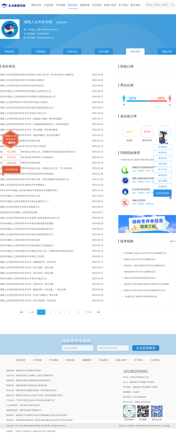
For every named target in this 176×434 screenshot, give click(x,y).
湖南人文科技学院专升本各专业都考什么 (20, 207)
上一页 (31, 312)
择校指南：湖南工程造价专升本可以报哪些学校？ (145, 265)
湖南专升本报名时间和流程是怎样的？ (140, 278)
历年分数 (104, 51)
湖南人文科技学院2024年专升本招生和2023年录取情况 (27, 174)
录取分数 (11, 163)
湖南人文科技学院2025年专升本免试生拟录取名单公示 (26, 108)
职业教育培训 (27, 431)
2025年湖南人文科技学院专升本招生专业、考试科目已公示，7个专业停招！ (37, 168)
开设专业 (72, 51)
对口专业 (11, 157)
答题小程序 (110, 5)
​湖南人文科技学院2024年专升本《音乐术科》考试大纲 (26, 273)
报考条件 (162, 152)
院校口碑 (167, 51)
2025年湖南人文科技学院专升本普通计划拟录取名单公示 (28, 96)
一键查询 (11, 142)
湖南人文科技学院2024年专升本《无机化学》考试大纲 (26, 284)
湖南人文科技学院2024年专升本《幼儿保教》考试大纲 (26, 267)
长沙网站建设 (140, 426)
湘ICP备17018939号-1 (154, 426)
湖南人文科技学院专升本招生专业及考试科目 (22, 85)
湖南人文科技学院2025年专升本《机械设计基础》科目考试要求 (31, 119)
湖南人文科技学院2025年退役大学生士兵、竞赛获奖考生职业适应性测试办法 (37, 152)
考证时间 (162, 158)
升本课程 (60, 5)
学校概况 (41, 51)
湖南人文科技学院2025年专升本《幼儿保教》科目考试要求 (29, 130)
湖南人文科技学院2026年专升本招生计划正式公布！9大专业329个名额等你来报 (38, 74)
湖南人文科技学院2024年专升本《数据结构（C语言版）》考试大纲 (33, 289)
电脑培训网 (51, 431)
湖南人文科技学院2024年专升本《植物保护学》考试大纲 (28, 262)
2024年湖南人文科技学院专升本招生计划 (20, 196)
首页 (21, 312)
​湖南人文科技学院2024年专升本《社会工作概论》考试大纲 (29, 295)
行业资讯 (155, 360)
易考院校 (162, 147)
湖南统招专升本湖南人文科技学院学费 (18, 212)
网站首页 (36, 5)
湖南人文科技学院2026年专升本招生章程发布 (22, 80)
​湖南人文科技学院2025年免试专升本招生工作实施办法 (26, 157)
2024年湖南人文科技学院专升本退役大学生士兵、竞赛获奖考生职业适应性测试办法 (38, 251)
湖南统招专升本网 (39, 431)
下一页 (88, 312)
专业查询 (97, 5)
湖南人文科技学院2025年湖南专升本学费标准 (22, 185)
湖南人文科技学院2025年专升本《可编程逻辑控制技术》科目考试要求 (34, 124)
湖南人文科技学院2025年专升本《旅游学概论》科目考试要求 (30, 135)
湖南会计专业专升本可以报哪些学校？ (140, 259)
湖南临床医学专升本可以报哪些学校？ (140, 272)
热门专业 (162, 169)
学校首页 (9, 51)
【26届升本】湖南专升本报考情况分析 (140, 296)
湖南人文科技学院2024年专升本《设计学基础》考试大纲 (28, 300)
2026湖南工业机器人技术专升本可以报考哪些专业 (145, 253)
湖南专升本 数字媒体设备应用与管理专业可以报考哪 (146, 284)
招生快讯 (135, 51)
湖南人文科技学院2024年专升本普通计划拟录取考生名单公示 (30, 218)
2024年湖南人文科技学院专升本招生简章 (20, 240)
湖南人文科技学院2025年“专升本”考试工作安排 (23, 146)
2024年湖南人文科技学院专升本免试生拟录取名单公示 (26, 229)
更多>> (173, 241)
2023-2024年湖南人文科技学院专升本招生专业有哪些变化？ (29, 190)
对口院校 (11, 151)
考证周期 (162, 181)
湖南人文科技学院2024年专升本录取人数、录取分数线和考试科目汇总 (34, 179)
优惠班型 (162, 186)
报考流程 (162, 175)
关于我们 (123, 5)
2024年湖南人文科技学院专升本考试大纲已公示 (23, 278)
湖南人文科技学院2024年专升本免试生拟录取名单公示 (26, 234)
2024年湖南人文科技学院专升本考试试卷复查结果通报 (26, 223)
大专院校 (48, 5)
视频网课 (85, 5)
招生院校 (73, 5)
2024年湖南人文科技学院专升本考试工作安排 (22, 256)
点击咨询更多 (11, 169)
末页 (98, 312)
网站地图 (166, 426)
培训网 (18, 431)
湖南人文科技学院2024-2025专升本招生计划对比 (24, 102)
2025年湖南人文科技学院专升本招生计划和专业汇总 (25, 91)
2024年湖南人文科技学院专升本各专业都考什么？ (24, 201)
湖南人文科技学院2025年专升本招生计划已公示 (23, 113)
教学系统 (136, 5)
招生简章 (162, 164)
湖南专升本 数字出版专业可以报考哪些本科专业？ (145, 290)
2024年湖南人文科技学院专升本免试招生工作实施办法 (26, 245)
